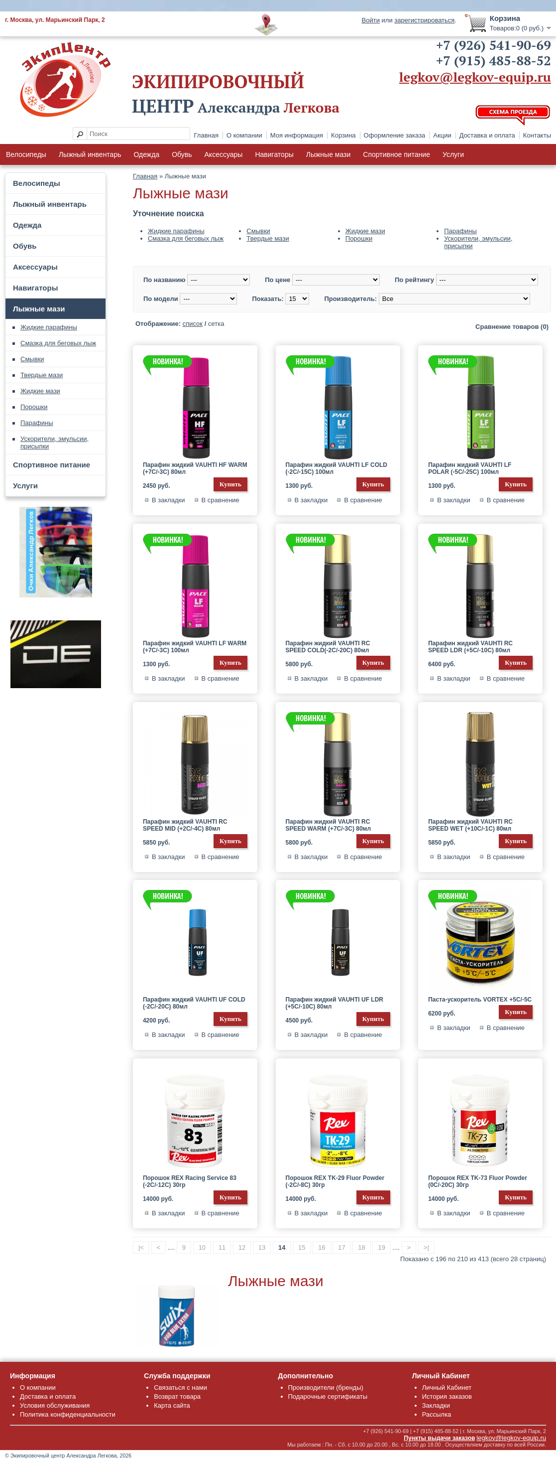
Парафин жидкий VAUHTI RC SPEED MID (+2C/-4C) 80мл (185, 825)
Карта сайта (172, 1405)
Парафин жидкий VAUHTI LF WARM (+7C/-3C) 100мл (194, 647)
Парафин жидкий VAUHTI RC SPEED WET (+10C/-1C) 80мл (470, 825)
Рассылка (436, 1414)
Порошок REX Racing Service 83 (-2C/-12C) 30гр (189, 1181)
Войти (371, 20)
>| (426, 1247)
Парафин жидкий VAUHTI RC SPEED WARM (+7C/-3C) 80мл (328, 825)
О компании (244, 135)
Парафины (36, 423)
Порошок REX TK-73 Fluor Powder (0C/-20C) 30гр (477, 1181)
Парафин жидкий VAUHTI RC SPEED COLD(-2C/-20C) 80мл (328, 647)
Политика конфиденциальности (67, 1414)
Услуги (453, 154)
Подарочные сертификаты (327, 1396)
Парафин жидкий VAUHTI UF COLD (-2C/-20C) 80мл (194, 1003)
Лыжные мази (328, 154)
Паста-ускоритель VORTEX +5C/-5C (480, 999)
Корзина (343, 135)
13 (261, 1247)
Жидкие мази (40, 391)
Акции (442, 135)
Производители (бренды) (325, 1387)
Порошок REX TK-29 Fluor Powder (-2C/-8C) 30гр (335, 1181)
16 (321, 1247)
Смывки (32, 359)
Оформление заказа (395, 135)
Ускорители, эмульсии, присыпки (54, 442)
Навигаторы (274, 154)
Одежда (146, 154)
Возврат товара (177, 1396)
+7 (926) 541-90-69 (493, 44)
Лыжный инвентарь (90, 154)
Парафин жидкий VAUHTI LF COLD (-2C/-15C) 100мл (336, 468)
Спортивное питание (396, 154)
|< (141, 1247)
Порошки (33, 407)
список (193, 323)
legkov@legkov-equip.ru (475, 76)
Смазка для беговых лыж (58, 343)
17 (341, 1247)
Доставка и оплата (487, 135)
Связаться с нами (180, 1387)
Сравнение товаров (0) (512, 326)
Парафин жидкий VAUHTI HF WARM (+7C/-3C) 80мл (195, 468)
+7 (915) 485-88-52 (493, 60)
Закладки (436, 1405)
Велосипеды (26, 154)
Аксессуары (224, 154)
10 (202, 1247)
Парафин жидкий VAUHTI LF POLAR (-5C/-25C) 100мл (469, 468)
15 (301, 1247)
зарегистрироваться (424, 20)
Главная (206, 135)
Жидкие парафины (48, 327)
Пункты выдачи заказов (439, 1438)
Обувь (182, 154)
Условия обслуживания (55, 1405)
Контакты (537, 135)
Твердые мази (41, 375)
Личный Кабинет (446, 1387)
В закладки (168, 500)
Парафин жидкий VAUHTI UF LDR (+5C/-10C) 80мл (334, 1003)
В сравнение (220, 500)
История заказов (447, 1396)
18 (361, 1247)
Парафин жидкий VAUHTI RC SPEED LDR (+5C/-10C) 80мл (470, 647)
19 (381, 1247)
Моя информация (296, 135)
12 (241, 1247)
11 (222, 1247)
